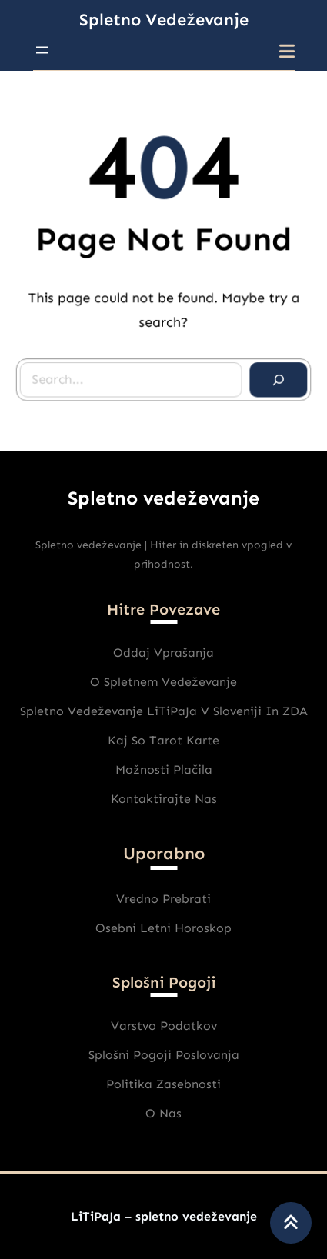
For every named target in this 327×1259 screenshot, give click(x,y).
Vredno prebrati (163, 898)
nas (170, 1113)
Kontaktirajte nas (164, 798)
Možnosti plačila (163, 769)
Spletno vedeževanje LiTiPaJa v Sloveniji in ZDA (164, 711)
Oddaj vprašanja (163, 652)
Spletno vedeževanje (164, 19)
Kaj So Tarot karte (163, 740)
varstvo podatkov (164, 1025)
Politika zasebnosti (163, 1084)
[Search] (276, 378)
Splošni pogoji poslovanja (163, 1055)
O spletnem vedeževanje (163, 681)
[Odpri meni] (42, 50)
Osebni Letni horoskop (163, 928)
